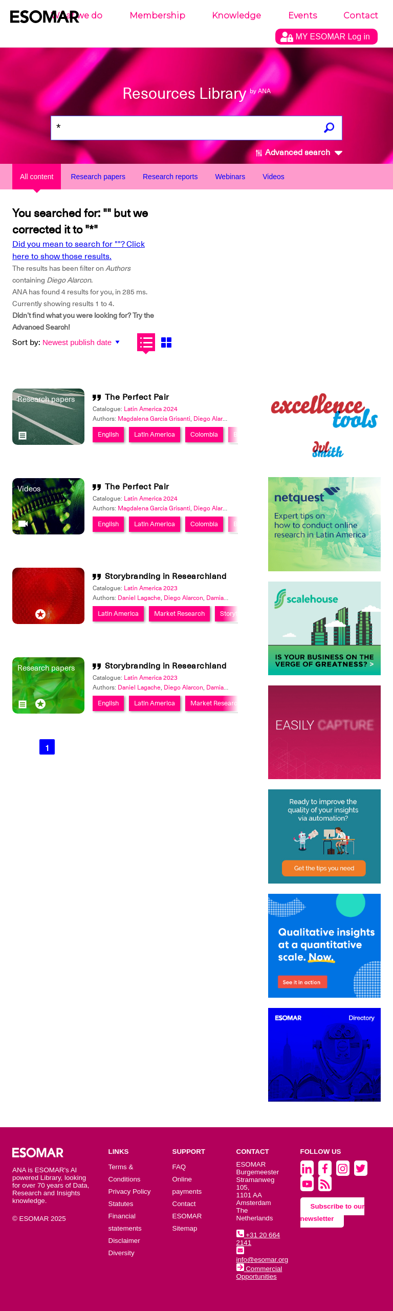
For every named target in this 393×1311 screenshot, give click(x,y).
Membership (157, 15)
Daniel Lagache (139, 598)
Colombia (204, 434)
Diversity (121, 1253)
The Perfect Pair (137, 397)
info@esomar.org (262, 1255)
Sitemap (185, 1228)
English (108, 434)
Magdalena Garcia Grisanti (154, 419)
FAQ (179, 1167)
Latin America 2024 (151, 409)
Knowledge (236, 15)
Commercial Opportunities (259, 1272)
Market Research (179, 613)
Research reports (170, 177)
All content (36, 177)
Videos (274, 177)
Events (302, 15)
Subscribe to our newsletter (332, 1212)
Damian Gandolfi (229, 598)
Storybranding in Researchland (166, 576)
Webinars (230, 177)
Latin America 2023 (151, 588)
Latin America (154, 434)
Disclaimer (124, 1240)
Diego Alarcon (213, 419)
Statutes (121, 1204)
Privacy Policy (129, 1191)
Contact (360, 15)
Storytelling (236, 613)
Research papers (98, 177)
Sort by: (26, 342)
